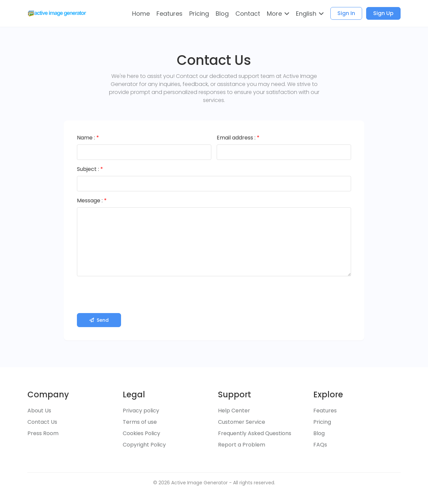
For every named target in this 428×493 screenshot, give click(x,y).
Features (325, 410)
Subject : (90, 169)
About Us (39, 410)
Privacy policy (141, 410)
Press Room (43, 433)
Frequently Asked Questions (254, 433)
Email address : (238, 137)
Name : (88, 137)
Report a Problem (241, 445)
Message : (92, 200)
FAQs (320, 445)
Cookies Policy (141, 433)
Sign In (346, 13)
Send (99, 320)
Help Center (234, 410)
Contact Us (42, 422)
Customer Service (241, 422)
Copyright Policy (144, 445)
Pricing (322, 422)
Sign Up (383, 13)
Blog (319, 433)
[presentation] (128, 295)
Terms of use (140, 422)
